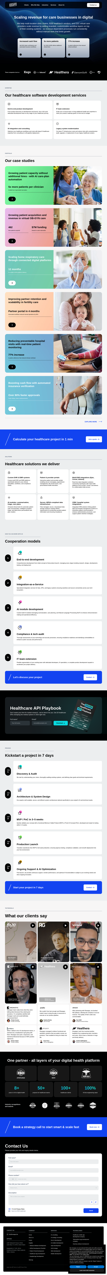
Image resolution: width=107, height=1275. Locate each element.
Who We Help (35, 5)
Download (60, 723)
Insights (31, 1243)
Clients (26, 5)
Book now (94, 1127)
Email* (34, 719)
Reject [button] (78, 1266)
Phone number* (13, 1175)
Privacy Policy (20, 1209)
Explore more (93, 422)
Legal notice (9, 1267)
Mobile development (56, 1253)
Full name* (14, 719)
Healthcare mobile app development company (79, 1235)
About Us (61, 5)
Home (30, 1235)
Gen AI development (56, 1240)
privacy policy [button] (88, 1249)
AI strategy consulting (56, 1237)
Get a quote (94, 439)
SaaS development (56, 1245)
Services (53, 5)
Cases (30, 1240)
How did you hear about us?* (18, 1184)
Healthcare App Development (37, 1253)
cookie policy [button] (86, 1254)
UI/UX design (54, 1248)
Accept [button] (96, 1266)
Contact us (93, 5)
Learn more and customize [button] (86, 1270)
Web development (55, 1251)
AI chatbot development (57, 1243)
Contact (90, 677)
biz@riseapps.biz (12, 1234)
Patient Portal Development (37, 1251)
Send (91, 1210)
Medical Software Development (38, 1245)
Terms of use (16, 1267)
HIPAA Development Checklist (37, 1248)
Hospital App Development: (37, 1256)
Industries (45, 5)
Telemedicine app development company (81, 1240)
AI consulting (54, 1235)
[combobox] (13, 1179)
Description (12, 1193)
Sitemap (31, 1260)
